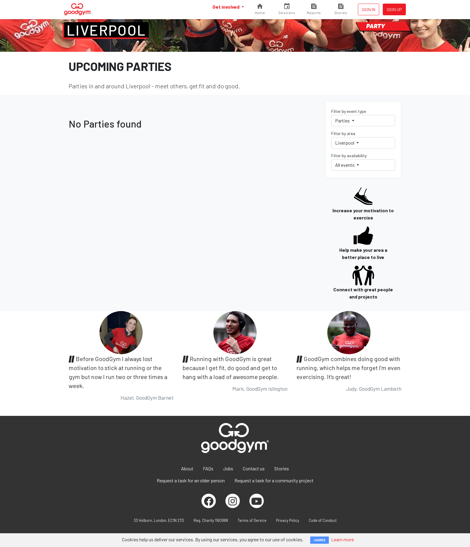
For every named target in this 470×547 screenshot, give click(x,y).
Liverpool (106, 30)
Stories (281, 468)
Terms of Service (252, 520)
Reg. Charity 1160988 (211, 520)
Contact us (254, 468)
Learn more (342, 539)
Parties (343, 120)
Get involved (226, 7)
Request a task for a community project (274, 480)
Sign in (368, 9)
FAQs (208, 468)
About (187, 468)
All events (345, 165)
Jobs (228, 468)
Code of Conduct (323, 520)
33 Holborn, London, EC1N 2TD (159, 520)
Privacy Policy (287, 520)
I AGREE (320, 540)
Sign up (394, 9)
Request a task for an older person (191, 480)
